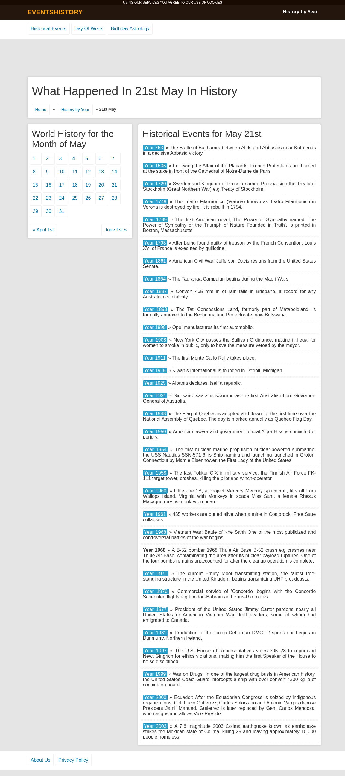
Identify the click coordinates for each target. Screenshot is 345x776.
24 (62, 198)
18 (75, 184)
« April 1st (43, 229)
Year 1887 (155, 291)
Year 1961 (155, 514)
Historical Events (48, 28)
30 (48, 211)
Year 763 (153, 147)
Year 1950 (155, 431)
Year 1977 (155, 609)
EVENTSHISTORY (55, 12)
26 (88, 198)
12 (88, 171)
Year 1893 (155, 309)
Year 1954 (155, 449)
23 (48, 198)
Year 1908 (155, 339)
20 (101, 184)
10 (62, 171)
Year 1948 (155, 413)
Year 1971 (155, 573)
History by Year (300, 11)
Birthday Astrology (130, 28)
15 (35, 184)
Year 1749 (155, 201)
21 (114, 184)
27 (101, 198)
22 (35, 198)
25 (75, 198)
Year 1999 (155, 674)
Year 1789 (155, 219)
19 (88, 184)
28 (114, 198)
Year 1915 (155, 370)
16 (48, 184)
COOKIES (214, 2)
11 (75, 171)
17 (62, 184)
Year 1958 (155, 472)
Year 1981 (155, 632)
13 (101, 171)
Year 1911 (155, 357)
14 (114, 171)
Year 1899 (155, 327)
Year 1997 (155, 650)
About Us (41, 760)
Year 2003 (155, 726)
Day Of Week (89, 28)
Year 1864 (155, 278)
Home (40, 109)
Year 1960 (155, 490)
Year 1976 (156, 591)
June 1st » (116, 229)
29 (35, 211)
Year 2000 (155, 697)
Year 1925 (155, 383)
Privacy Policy (73, 760)
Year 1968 (155, 532)
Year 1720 (155, 183)
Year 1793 (155, 242)
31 (62, 211)
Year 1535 (155, 165)
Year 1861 (155, 260)
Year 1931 (155, 395)
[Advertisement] (173, 58)
